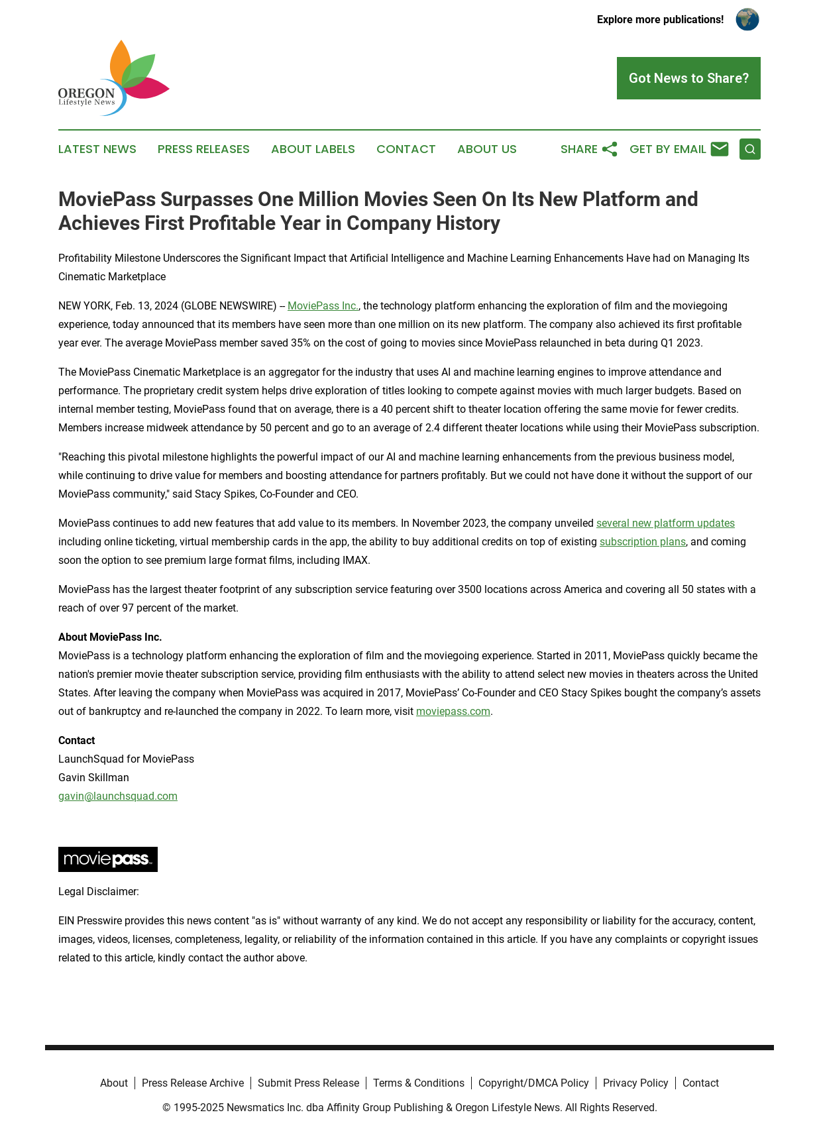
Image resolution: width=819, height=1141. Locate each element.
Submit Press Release (308, 1083)
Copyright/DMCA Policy (533, 1083)
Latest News (97, 149)
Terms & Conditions (418, 1083)
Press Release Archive (193, 1083)
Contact (406, 149)
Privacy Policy (636, 1083)
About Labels (313, 149)
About (114, 1083)
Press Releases (204, 149)
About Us (487, 149)
